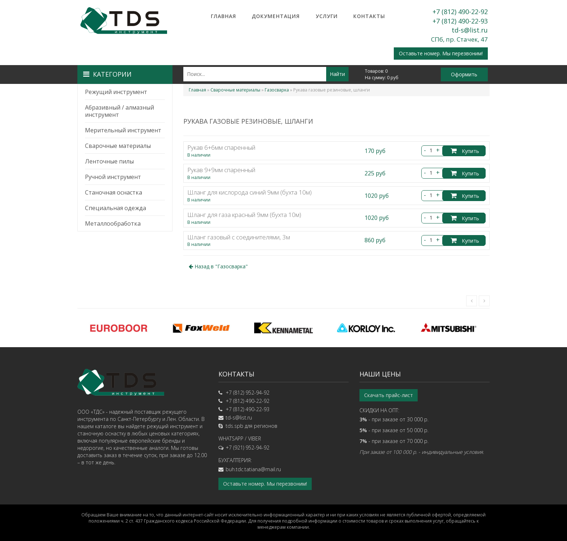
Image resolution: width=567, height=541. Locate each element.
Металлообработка (113, 223)
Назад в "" (218, 266)
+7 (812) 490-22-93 (460, 21)
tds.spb (234, 425)
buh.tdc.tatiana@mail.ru (253, 469)
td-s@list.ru (470, 30)
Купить (465, 151)
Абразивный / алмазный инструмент (119, 111)
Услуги (327, 16)
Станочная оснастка (113, 192)
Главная (223, 16)
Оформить (464, 74)
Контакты (369, 16)
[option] (118, 328)
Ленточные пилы (109, 161)
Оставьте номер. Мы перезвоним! (441, 53)
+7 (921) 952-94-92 (247, 447)
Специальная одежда (115, 208)
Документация (276, 16)
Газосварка (277, 90)
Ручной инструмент (113, 177)
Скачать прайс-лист (388, 395)
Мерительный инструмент (123, 130)
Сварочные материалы (118, 146)
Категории (107, 74)
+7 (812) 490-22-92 (460, 11)
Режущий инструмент (116, 92)
